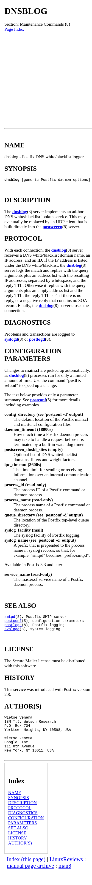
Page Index (14, 29)
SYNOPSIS (18, 811)
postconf (38, 400)
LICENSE (17, 846)
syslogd (11, 340)
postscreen (52, 227)
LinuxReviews (66, 873)
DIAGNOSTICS (23, 826)
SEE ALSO (18, 841)
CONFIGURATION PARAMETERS (26, 834)
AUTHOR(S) (20, 856)
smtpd (9, 618)
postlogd (37, 340)
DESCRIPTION (22, 816)
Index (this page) (26, 873)
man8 (65, 879)
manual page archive (30, 879)
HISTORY (17, 851)
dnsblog (19, 212)
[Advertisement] (46, 80)
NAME (14, 806)
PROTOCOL (19, 821)
